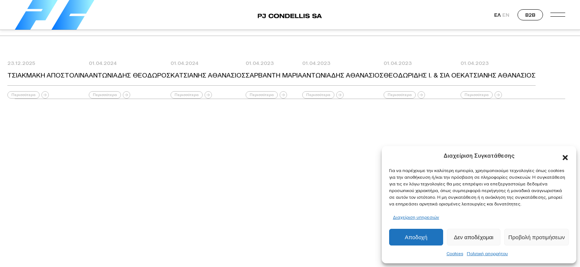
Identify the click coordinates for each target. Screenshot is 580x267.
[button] (565, 155)
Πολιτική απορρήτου (487, 253)
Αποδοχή (416, 237)
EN (505, 14)
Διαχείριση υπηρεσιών (416, 217)
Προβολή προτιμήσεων (536, 237)
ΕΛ (497, 14)
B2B (530, 14)
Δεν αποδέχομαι (473, 237)
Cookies (454, 253)
